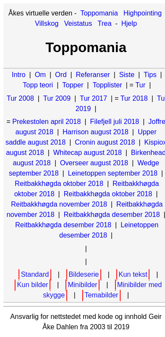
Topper (73, 85)
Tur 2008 (20, 98)
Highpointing (142, 13)
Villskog (47, 23)
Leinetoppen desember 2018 (109, 230)
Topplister (107, 85)
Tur (140, 85)
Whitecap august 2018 (87, 152)
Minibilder (82, 284)
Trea (105, 23)
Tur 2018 (133, 98)
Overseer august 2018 (94, 163)
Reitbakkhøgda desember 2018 (112, 214)
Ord (61, 74)
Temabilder (101, 295)
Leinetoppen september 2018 (113, 173)
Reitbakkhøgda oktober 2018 (59, 183)
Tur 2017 (93, 98)
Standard (35, 274)
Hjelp (129, 23)
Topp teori (38, 85)
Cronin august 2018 (105, 142)
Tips (150, 74)
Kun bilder (32, 284)
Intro (18, 74)
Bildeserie (83, 274)
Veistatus (78, 23)
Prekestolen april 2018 (46, 121)
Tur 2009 (56, 98)
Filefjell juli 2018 (114, 121)
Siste (127, 74)
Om (40, 74)
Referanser (93, 74)
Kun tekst (132, 274)
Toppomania (99, 13)
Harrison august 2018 (95, 132)
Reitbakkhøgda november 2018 (59, 204)
